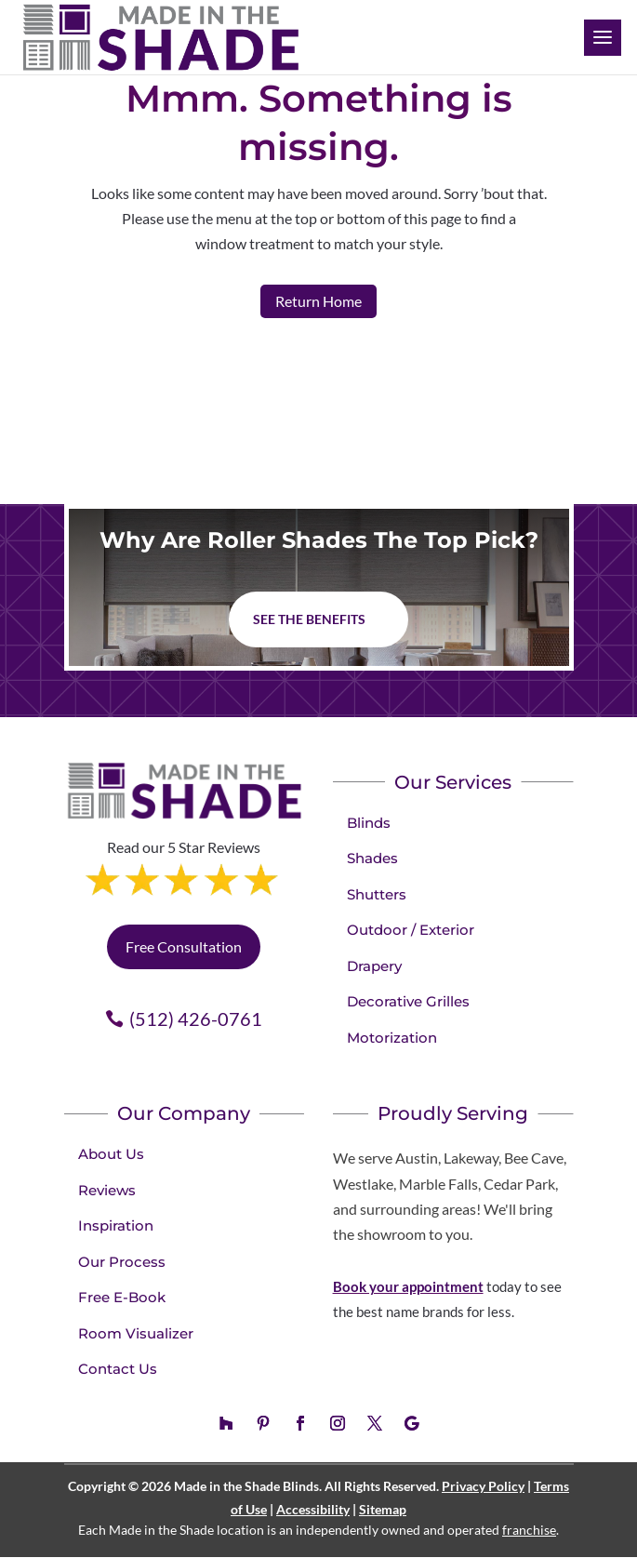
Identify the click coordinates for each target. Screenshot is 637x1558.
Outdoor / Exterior (410, 930)
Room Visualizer (135, 1333)
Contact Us (117, 1369)
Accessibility (313, 1509)
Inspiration (115, 1225)
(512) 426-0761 (195, 1018)
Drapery (374, 966)
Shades (372, 858)
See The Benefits (309, 619)
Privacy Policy (483, 1486)
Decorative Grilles (408, 1001)
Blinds (369, 823)
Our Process (122, 1262)
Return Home (318, 301)
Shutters (376, 894)
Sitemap (382, 1509)
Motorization (392, 1037)
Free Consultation (184, 946)
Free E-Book (122, 1297)
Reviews (107, 1190)
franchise (529, 1530)
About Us (111, 1154)
